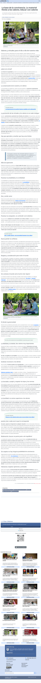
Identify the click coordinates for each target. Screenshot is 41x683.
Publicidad (27, 659)
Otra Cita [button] (20, 528)
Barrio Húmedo (24, 663)
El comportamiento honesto (9, 620)
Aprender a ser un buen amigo (9, 635)
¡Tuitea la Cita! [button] (20, 530)
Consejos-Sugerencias (8, 489)
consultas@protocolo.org (11, 659)
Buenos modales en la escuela (29, 620)
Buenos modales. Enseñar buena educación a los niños (30, 590)
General (29, 489)
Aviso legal (8, 663)
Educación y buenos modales (19, 489)
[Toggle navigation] (39, 1)
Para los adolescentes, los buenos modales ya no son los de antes (10, 590)
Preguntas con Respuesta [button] (20, 547)
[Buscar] (19, 673)
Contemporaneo (7, 491)
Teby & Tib (23, 664)
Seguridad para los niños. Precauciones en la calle (28, 575)
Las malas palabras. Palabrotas (29, 635)
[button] (21, 33)
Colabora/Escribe (9, 665)
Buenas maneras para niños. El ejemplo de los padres (29, 560)
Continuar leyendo (10, 566)
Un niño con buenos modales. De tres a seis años (30, 606)
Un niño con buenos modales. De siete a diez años (10, 575)
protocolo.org (15, 491)
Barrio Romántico (25, 665)
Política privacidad (9, 664)
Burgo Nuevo (24, 666)
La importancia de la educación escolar (10, 560)
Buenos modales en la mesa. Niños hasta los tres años (9, 606)
